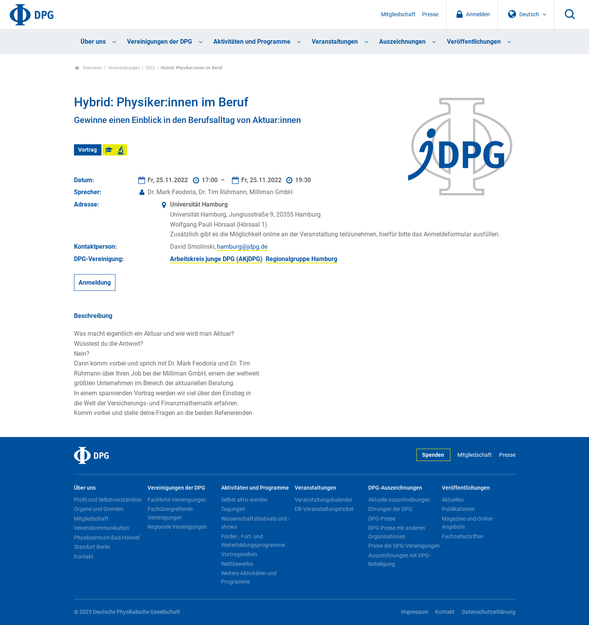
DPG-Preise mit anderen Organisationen (396, 532)
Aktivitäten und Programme (251, 41)
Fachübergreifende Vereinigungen (170, 513)
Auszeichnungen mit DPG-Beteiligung (399, 559)
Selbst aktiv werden (244, 500)
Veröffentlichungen (474, 41)
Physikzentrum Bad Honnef (107, 537)
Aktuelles (453, 500)
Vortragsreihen (239, 554)
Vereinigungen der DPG (159, 41)
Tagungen (233, 509)
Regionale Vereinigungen (177, 527)
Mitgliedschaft (398, 14)
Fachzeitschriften (463, 536)
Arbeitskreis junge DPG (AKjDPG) (216, 259)
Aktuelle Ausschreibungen (399, 500)
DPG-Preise (381, 519)
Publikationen (458, 509)
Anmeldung (95, 282)
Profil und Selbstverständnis (107, 500)
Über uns (93, 41)
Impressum (414, 612)
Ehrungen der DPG (390, 509)
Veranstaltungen (335, 41)
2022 (150, 67)
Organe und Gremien (99, 509)
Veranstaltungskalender (323, 500)
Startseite (88, 67)
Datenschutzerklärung (488, 612)
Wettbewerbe (237, 564)
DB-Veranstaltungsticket (324, 509)
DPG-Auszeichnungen (395, 488)
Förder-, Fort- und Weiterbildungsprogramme (253, 540)
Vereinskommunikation (101, 528)
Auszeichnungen (402, 41)
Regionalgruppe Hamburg (301, 259)
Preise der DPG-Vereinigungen (404, 546)
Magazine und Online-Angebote (468, 523)
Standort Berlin (92, 547)
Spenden (433, 455)
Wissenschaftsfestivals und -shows (255, 523)
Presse (430, 14)
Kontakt (83, 556)
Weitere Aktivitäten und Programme (248, 577)
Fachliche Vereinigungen (177, 500)
